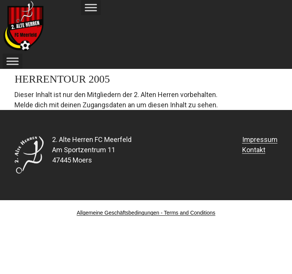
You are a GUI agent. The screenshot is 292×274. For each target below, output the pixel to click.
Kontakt (253, 150)
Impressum (260, 139)
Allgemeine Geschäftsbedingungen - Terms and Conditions (146, 213)
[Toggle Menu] (91, 7)
